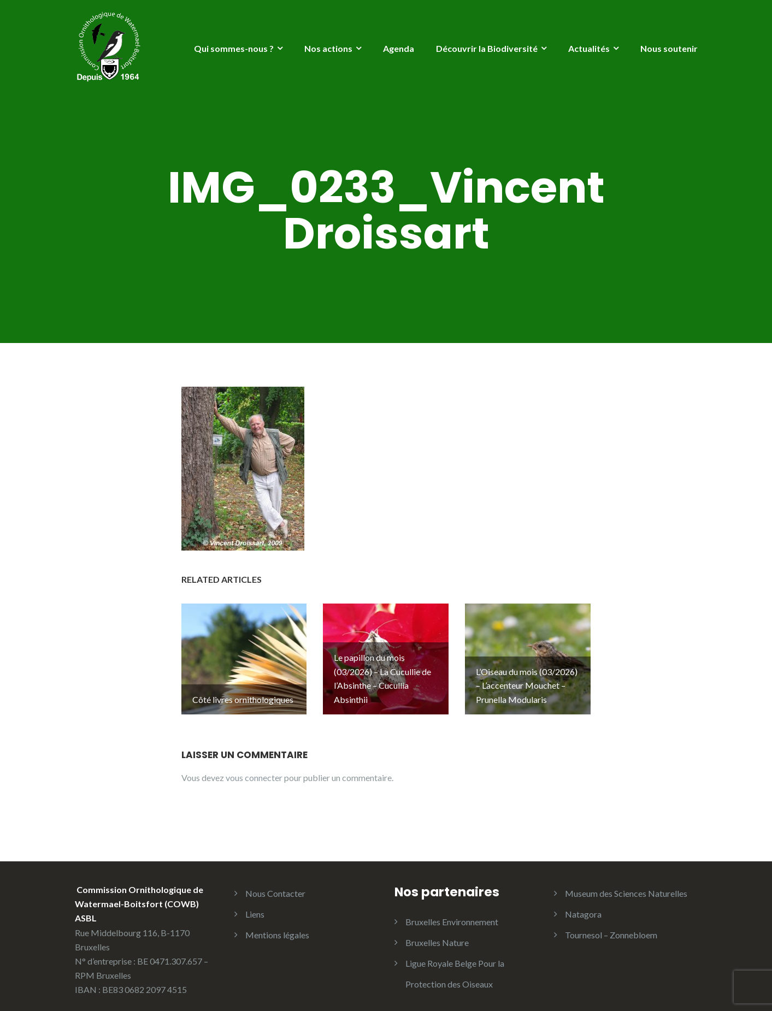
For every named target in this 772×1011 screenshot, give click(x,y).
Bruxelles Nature (437, 929)
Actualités (589, 48)
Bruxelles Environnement (451, 908)
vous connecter (254, 764)
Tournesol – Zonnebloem (611, 922)
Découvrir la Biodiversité (487, 48)
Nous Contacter (275, 880)
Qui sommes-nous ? (234, 48)
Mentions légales (277, 922)
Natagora (583, 901)
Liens (254, 901)
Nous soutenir (669, 48)
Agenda (398, 48)
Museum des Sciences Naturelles (626, 880)
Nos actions (328, 48)
